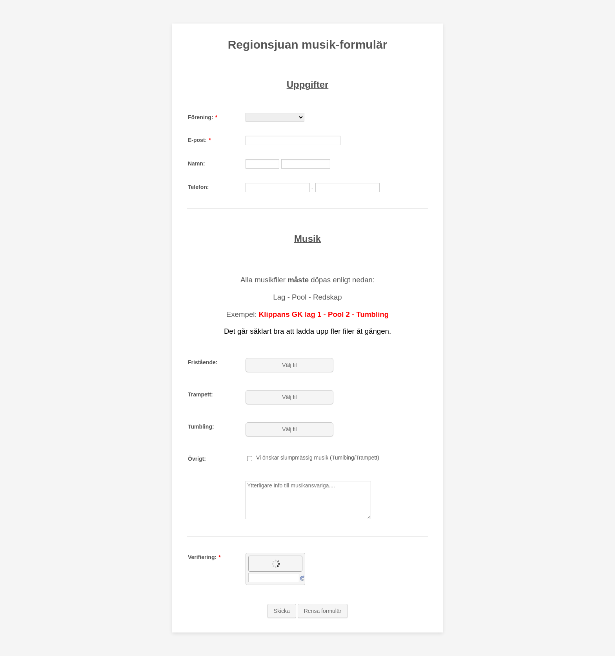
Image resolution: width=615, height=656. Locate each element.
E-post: (199, 140)
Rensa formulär (323, 611)
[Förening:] (275, 117)
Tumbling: (201, 426)
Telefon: (198, 187)
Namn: (196, 163)
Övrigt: (197, 459)
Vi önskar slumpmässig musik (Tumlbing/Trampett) (317, 457)
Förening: (202, 117)
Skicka (282, 611)
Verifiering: (204, 557)
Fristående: (202, 362)
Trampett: (200, 394)
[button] (290, 365)
